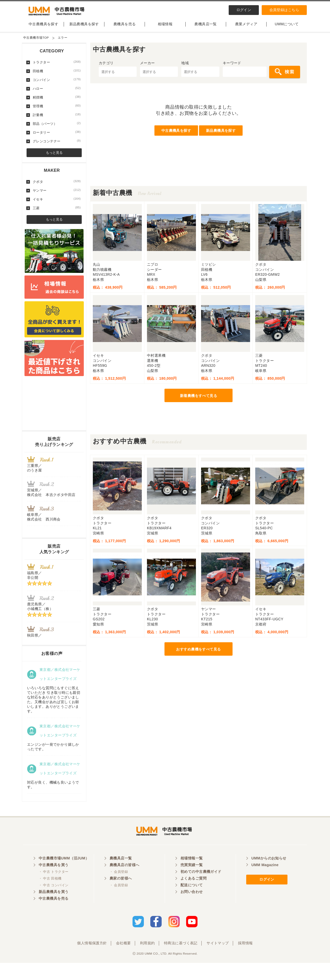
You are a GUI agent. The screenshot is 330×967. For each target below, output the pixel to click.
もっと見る (54, 155)
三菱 (57, 210)
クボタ (57, 184)
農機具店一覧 (205, 27)
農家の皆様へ (121, 883)
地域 (185, 65)
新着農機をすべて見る (198, 398)
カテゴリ (106, 65)
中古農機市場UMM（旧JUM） (64, 863)
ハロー (57, 91)
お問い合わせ (191, 897)
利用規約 (147, 947)
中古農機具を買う (53, 870)
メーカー (147, 65)
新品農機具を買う (53, 897)
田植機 (57, 73)
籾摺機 (57, 100)
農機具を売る (124, 27)
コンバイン (57, 82)
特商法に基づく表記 (180, 947)
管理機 (57, 109)
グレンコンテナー (57, 144)
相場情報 (165, 27)
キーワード (232, 65)
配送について (191, 890)
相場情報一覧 (191, 863)
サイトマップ (218, 947)
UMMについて (287, 27)
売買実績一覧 (191, 870)
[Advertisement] (198, 177)
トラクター (57, 65)
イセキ (57, 202)
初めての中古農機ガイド (200, 876)
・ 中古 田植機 (50, 883)
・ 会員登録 (119, 877)
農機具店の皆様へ (124, 870)
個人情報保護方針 (92, 947)
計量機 (57, 117)
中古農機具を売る (53, 903)
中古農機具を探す (43, 27)
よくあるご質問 (193, 883)
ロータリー (57, 135)
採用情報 (245, 947)
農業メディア (246, 27)
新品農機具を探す (84, 27)
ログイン (243, 10)
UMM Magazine (264, 870)
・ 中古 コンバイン (53, 890)
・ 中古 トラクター (53, 877)
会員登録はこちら (284, 10)
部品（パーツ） (57, 126)
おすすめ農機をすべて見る (198, 652)
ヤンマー (57, 193)
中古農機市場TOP (36, 40)
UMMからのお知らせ (268, 863)
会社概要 (123, 947)
